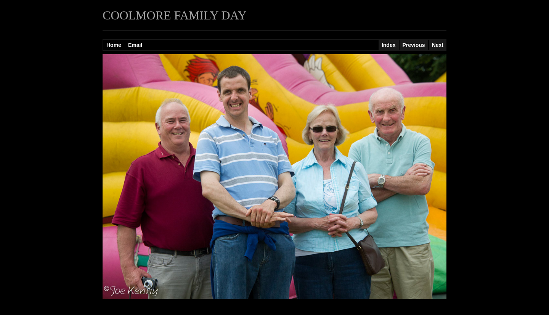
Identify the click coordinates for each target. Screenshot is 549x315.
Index (389, 45)
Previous (414, 45)
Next (437, 45)
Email (135, 45)
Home (113, 45)
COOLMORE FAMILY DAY (175, 15)
